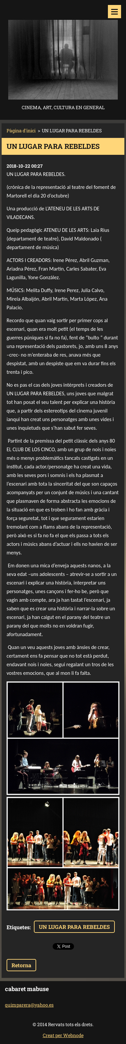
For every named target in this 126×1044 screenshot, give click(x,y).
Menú (114, 11)
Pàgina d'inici (21, 130)
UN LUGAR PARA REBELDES (74, 926)
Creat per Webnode (63, 1035)
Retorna (21, 965)
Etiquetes (18, 927)
